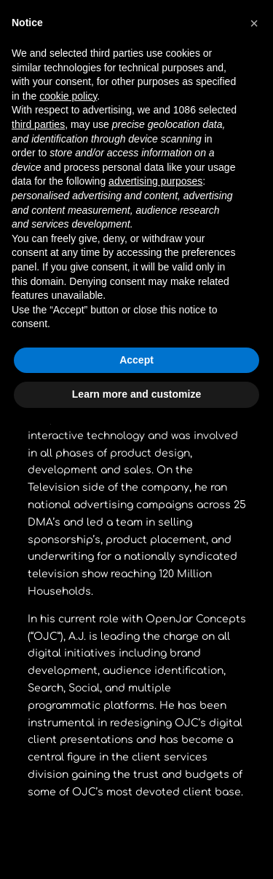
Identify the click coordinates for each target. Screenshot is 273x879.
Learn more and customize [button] (136, 394)
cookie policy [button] (68, 96)
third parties (38, 124)
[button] (254, 23)
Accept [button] (136, 360)
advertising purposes (155, 181)
